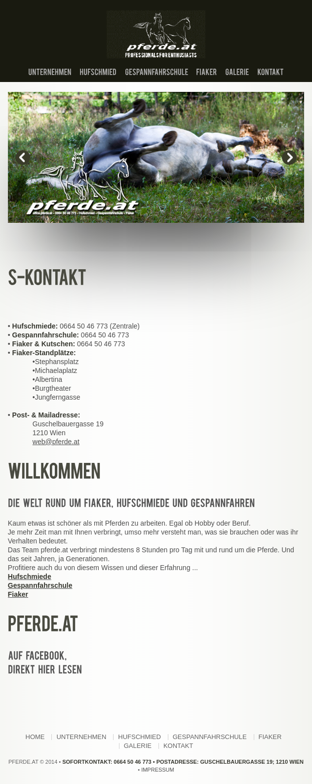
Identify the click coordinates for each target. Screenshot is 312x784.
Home (35, 737)
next (289, 157)
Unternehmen (81, 737)
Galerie (138, 745)
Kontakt (178, 745)
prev (22, 157)
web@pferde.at (56, 442)
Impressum (157, 770)
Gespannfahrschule (210, 737)
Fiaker (270, 737)
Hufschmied (139, 737)
